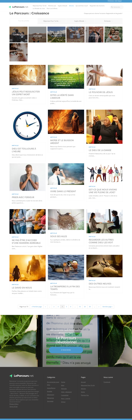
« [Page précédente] (45, 307)
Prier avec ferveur (23, 197)
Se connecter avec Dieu (53, 383)
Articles (71, 6)
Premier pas (52, 6)
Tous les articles (23, 21)
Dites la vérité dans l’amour (62, 96)
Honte (63, 382)
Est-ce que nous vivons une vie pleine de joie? (104, 191)
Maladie (64, 389)
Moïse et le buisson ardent (62, 142)
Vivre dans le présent (63, 191)
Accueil (83, 382)
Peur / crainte (65, 398)
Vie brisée (50, 401)
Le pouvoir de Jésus (101, 92)
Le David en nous (22, 287)
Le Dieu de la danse (100, 150)
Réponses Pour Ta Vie (39, 6)
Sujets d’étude (62, 6)
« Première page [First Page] (37, 307)
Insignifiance (51, 388)
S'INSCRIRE (66, 350)
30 (90, 307)
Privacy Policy (13, 404)
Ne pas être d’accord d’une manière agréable (26, 241)
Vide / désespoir (66, 392)
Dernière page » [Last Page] (107, 307)
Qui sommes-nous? (82, 6)
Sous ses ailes (58, 236)
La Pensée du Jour (39, 8)
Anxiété (49, 391)
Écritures (108, 21)
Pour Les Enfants (52, 8)
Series (83, 392)
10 (80, 307)
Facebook (107, 382)
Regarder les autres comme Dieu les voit (101, 241)
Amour (63, 402)
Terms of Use (13, 407)
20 (85, 307)
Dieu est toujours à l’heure (24, 150)
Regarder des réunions (97, 6)
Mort (62, 385)
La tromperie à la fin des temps (65, 288)
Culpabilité (64, 395)
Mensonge (50, 398)
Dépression (50, 395)
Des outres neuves (100, 283)
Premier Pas (85, 395)
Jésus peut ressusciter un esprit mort (26, 93)
